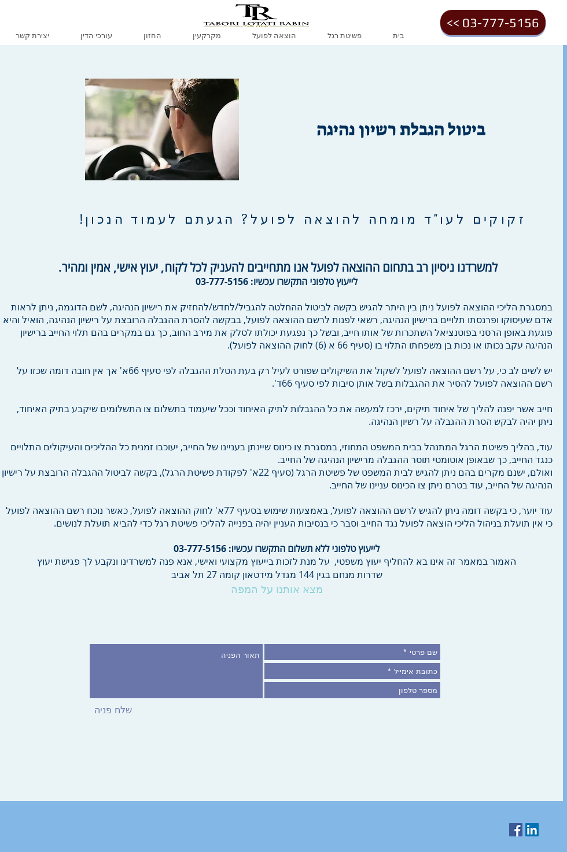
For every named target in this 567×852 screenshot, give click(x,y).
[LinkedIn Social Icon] (532, 829)
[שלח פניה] (113, 710)
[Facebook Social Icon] (515, 829)
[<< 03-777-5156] (493, 22)
